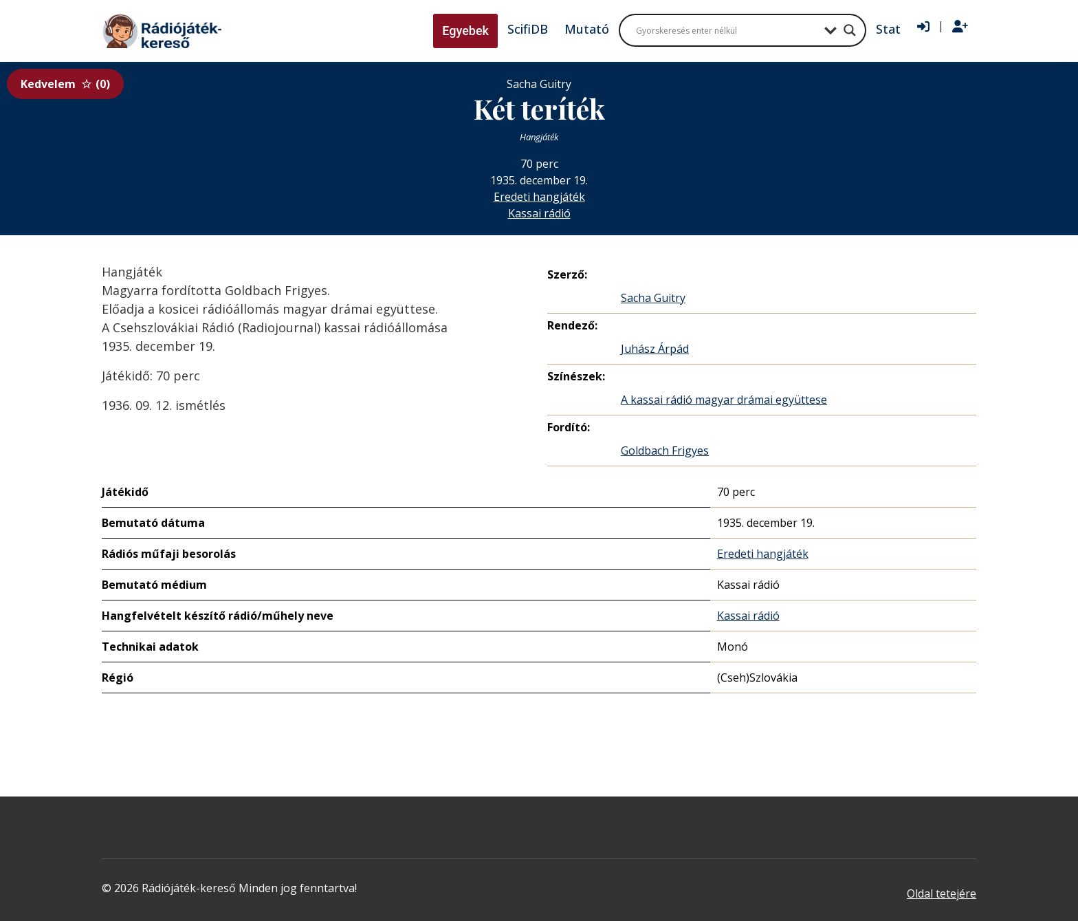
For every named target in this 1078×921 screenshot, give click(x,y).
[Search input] (726, 30)
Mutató (586, 29)
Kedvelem (65, 84)
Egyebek (465, 30)
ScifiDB (527, 29)
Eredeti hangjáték (539, 196)
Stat (888, 29)
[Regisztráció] (960, 27)
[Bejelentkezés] (923, 27)
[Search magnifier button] (849, 30)
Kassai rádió (539, 213)
